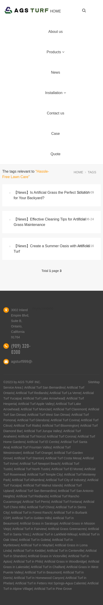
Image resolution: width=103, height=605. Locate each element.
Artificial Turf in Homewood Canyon (39, 578)
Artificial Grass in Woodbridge (65, 561)
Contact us (55, 113)
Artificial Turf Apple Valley (36, 404)
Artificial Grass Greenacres (67, 529)
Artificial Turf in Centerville (65, 550)
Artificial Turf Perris (36, 501)
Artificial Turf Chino (40, 507)
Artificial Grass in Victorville (47, 556)
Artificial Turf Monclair (36, 409)
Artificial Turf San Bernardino (44, 387)
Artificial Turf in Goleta (34, 540)
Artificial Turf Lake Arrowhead (43, 398)
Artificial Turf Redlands (32, 393)
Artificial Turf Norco (31, 436)
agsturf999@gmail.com (30, 361)
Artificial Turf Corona (61, 436)
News (55, 72)
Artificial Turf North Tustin (31, 469)
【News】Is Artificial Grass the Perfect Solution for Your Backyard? (52, 195)
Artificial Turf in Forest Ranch (31, 512)
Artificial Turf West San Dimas (48, 414)
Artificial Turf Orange (37, 453)
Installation (55, 93)
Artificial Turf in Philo (27, 561)
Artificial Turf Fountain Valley (31, 447)
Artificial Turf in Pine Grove (53, 588)
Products (55, 52)
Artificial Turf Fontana (66, 501)
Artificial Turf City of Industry (65, 480)
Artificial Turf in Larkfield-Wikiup (54, 534)
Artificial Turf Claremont (69, 409)
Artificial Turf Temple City (44, 474)
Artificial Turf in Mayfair (37, 545)
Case (55, 134)
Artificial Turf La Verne (65, 393)
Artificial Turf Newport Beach (40, 463)
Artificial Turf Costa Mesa (63, 458)
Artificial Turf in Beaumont (43, 572)
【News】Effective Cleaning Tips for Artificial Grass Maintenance (50, 222)
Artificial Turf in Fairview (29, 529)
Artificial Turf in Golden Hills (31, 518)
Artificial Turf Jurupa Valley (42, 431)
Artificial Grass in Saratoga (39, 523)
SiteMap (94, 382)
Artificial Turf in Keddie (29, 550)
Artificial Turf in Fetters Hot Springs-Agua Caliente (50, 583)
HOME (55, 11)
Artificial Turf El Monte (66, 469)
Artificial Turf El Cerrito (42, 442)
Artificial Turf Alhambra (28, 480)
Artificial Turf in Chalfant (47, 567)
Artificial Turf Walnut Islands (42, 485)
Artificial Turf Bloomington (60, 425)
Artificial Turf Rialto (27, 425)
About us (55, 32)
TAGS (92, 172)
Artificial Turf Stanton (28, 458)
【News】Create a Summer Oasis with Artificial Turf (52, 248)
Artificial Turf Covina (64, 420)
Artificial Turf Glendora (33, 420)
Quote (55, 154)
